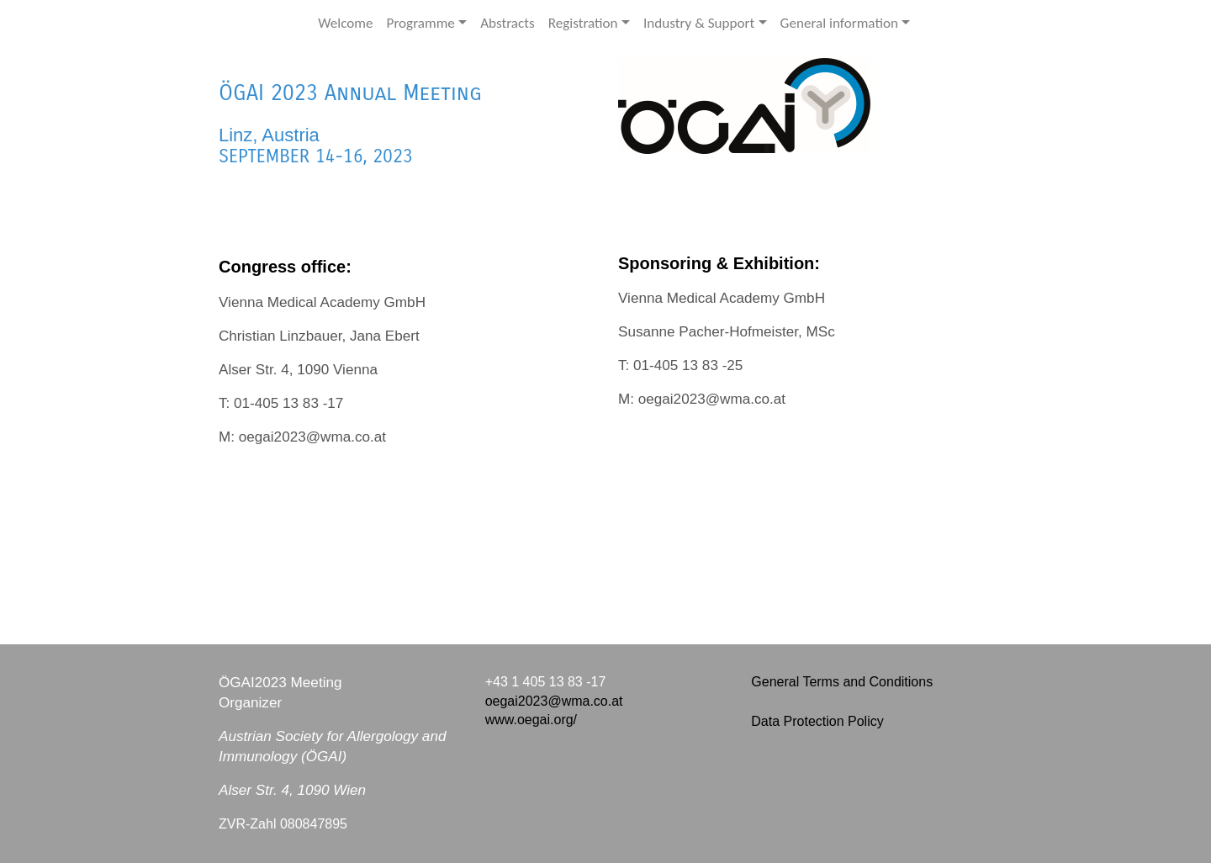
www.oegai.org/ (531, 719)
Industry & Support (698, 23)
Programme (421, 23)
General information (839, 23)
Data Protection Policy (817, 721)
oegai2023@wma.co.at (554, 701)
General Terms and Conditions (842, 682)
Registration (583, 23)
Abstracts (507, 23)
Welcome (345, 23)
